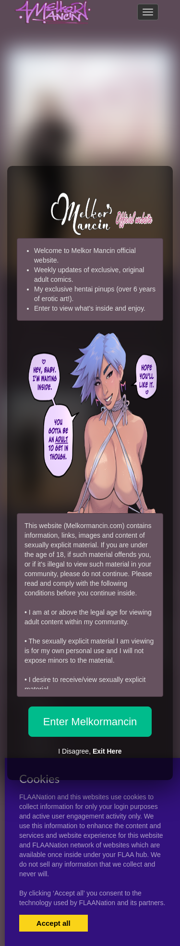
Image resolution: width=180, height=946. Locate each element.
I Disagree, (89, 751)
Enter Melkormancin (90, 722)
